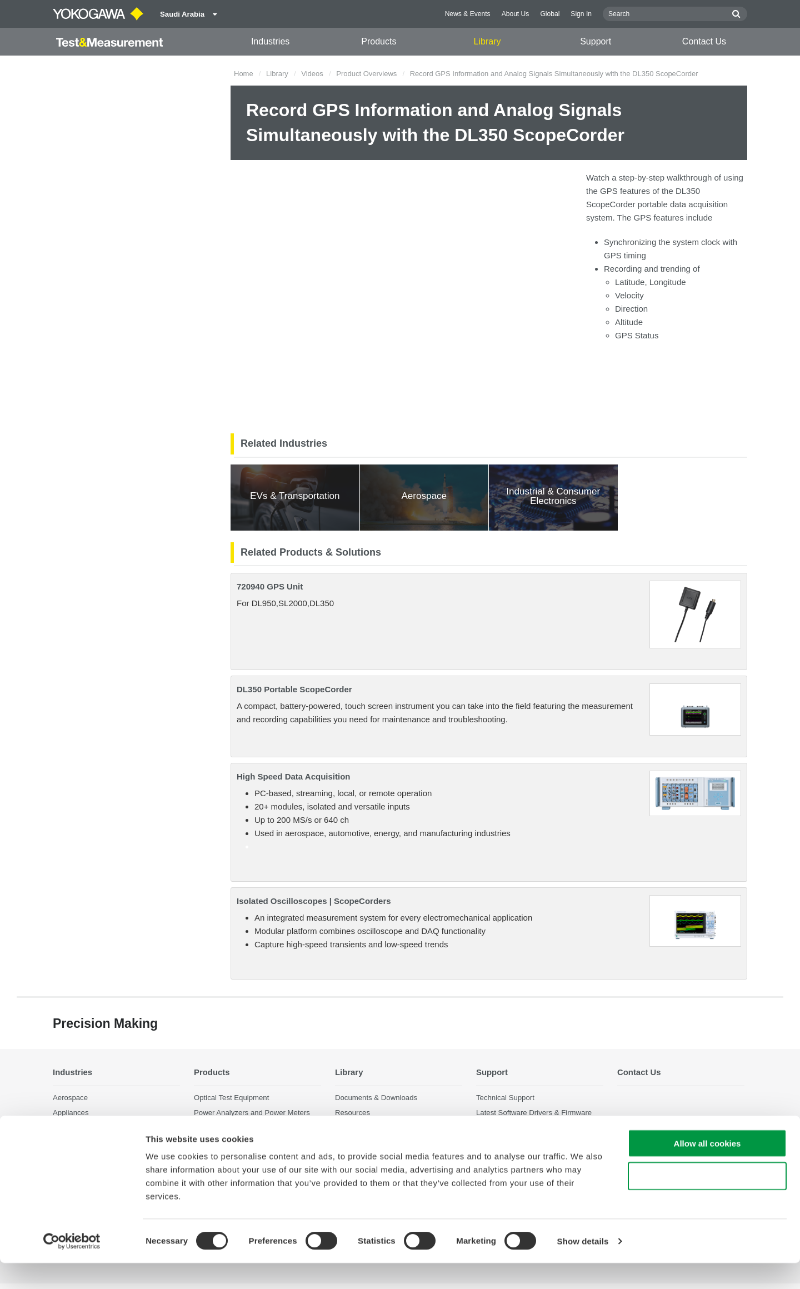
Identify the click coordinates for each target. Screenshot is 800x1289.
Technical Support (505, 1097)
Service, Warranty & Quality (521, 1127)
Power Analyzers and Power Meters (252, 1112)
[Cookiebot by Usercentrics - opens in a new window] (72, 1267)
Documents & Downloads (376, 1097)
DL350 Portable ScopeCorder (294, 689)
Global (549, 14)
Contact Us (704, 41)
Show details (583, 1267)
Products (378, 41)
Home (243, 73)
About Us (515, 14)
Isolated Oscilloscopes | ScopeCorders (314, 901)
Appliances (71, 1112)
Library (487, 41)
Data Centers (74, 1127)
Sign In (581, 14)
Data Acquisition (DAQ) (231, 1127)
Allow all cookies (707, 1169)
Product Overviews (366, 73)
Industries (270, 41)
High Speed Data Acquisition (293, 776)
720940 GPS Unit (270, 586)
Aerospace (70, 1097)
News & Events (468, 14)
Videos (312, 73)
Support (595, 41)
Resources (352, 1112)
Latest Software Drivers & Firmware (534, 1112)
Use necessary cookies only (707, 1202)
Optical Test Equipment (231, 1097)
